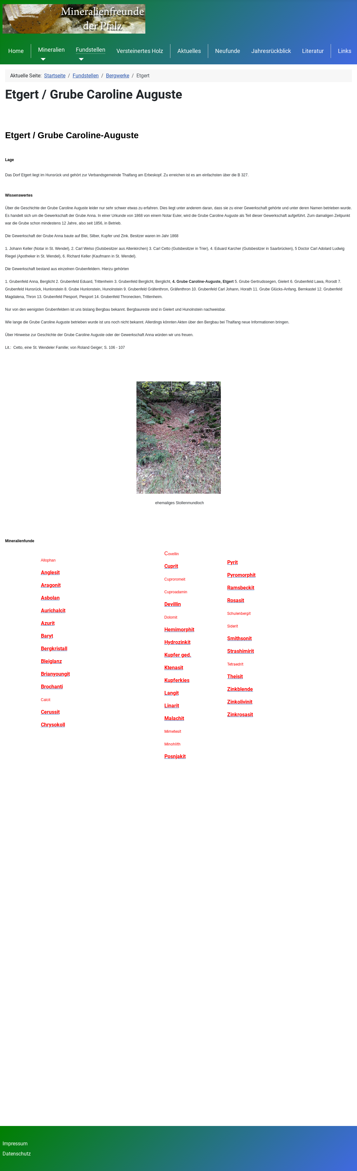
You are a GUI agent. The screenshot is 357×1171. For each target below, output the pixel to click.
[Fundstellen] (80, 59)
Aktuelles (189, 51)
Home (16, 51)
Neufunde (227, 51)
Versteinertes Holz (139, 51)
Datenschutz (17, 1154)
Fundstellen (90, 50)
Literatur (313, 51)
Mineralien (51, 50)
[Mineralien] (42, 59)
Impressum (15, 1144)
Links (344, 51)
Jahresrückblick (271, 51)
